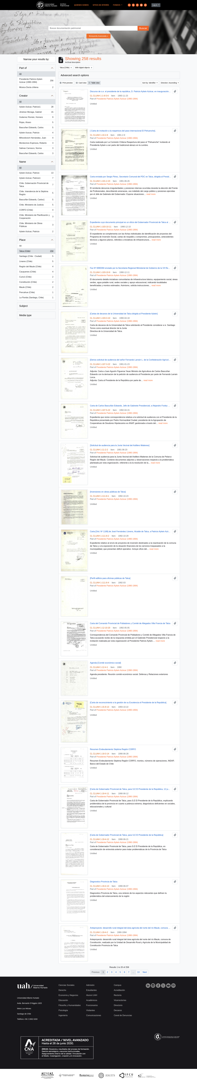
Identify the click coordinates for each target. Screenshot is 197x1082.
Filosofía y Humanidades (70, 1005)
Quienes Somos (81, 5)
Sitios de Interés (101, 5)
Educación (63, 1000)
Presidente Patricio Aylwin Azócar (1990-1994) (36, 80)
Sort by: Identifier (149, 83)
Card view (81, 83)
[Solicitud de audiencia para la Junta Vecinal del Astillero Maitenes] (119, 445)
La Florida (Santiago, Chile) (36, 298)
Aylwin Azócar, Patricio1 (36, 107)
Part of (23, 68)
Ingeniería (63, 1015)
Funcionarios (92, 1005)
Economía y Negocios (68, 995)
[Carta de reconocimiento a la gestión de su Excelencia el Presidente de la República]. (128, 702)
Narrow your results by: (36, 59)
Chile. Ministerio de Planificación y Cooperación (36, 216)
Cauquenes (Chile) (36, 272)
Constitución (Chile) (36, 283)
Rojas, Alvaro (36, 123)
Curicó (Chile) (36, 277)
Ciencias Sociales (66, 985)
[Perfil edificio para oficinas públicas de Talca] (110, 578)
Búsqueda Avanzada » (98, 36)
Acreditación (119, 990)
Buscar (143, 28)
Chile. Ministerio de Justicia (36, 205)
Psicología (63, 1010)
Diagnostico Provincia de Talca (103, 882)
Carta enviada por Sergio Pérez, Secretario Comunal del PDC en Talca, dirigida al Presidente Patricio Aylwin (130, 177)
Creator (23, 95)
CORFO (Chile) (36, 210)
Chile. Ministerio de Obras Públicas (36, 224)
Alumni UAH (91, 995)
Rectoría (117, 995)
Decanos (118, 1010)
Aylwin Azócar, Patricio (36, 173)
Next (145, 972)
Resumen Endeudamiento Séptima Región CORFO (113, 749)
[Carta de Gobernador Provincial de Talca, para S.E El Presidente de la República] (126, 835)
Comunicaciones (93, 1015)
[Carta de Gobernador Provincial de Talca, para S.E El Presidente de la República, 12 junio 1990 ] (130, 789)
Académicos (91, 1000)
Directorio (118, 1005)
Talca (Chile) (36, 252)
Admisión (90, 985)
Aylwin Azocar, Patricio (36, 133)
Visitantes (90, 1010)
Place (22, 239)
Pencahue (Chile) (36, 293)
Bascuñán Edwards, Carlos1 (36, 200)
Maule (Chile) (36, 288)
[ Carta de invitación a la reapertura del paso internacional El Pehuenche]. (123, 131)
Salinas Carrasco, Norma (36, 149)
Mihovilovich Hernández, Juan (36, 138)
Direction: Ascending (169, 83)
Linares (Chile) (36, 262)
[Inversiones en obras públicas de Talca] (108, 492)
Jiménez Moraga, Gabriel (36, 113)
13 (138, 972)
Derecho (62, 990)
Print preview (66, 83)
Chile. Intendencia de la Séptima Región (36, 193)
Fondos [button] (117, 5)
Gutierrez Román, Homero (36, 118)
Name (22, 161)
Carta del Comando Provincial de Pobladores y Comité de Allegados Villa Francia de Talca (130, 623)
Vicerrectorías (120, 1000)
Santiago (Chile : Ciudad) (36, 257)
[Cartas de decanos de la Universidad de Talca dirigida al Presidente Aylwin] (124, 314)
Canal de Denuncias (123, 1015)
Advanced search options (75, 75)
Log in (155, 5)
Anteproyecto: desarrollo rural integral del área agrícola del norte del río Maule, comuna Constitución (130, 928)
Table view (94, 83)
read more (151, 194)
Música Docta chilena (36, 88)
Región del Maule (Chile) (36, 267)
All (20, 74)
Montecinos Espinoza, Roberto (36, 144)
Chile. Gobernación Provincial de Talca (36, 184)
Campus (117, 985)
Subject (23, 306)
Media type (25, 315)
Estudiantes (91, 990)
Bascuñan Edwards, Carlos (36, 128)
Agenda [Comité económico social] (105, 663)
